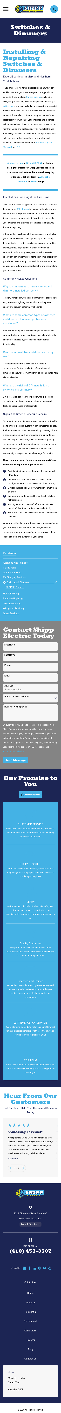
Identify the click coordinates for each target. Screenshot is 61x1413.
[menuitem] (15, 562)
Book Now (30, 794)
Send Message (16, 760)
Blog (30, 1349)
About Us (30, 1302)
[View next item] (23, 1168)
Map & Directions (30, 1224)
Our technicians (33, 97)
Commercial (30, 1321)
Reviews (30, 1339)
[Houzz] (39, 1268)
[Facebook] (29, 1268)
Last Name (9, 655)
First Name (9, 644)
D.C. (18, 147)
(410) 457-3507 (30, 1251)
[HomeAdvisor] (44, 1268)
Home (30, 1293)
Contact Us (30, 1358)
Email (7, 675)
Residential (30, 1311)
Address (8, 686)
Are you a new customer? (17, 696)
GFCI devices (22, 209)
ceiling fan (8, 106)
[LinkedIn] (34, 1268)
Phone (7, 665)
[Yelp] (49, 1268)
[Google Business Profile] (24, 1268)
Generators (30, 1330)
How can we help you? (15, 706)
